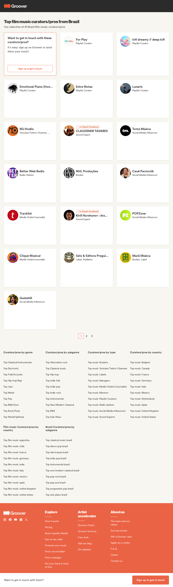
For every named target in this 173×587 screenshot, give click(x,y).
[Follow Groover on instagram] (4, 520)
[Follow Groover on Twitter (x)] (26, 520)
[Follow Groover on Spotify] (21, 520)
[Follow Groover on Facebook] (10, 520)
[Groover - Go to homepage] (24, 513)
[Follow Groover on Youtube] (15, 520)
